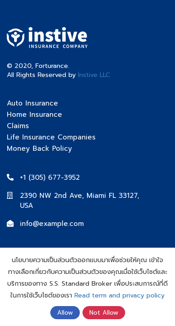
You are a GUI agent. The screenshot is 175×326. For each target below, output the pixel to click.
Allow (65, 312)
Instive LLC (94, 75)
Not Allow (103, 312)
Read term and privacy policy (119, 295)
